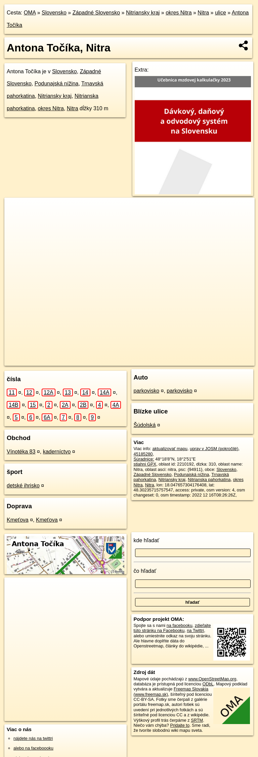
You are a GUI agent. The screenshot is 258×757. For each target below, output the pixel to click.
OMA (30, 12)
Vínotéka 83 (21, 451)
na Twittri (195, 630)
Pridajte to (179, 725)
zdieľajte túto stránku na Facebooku (172, 628)
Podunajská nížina (57, 83)
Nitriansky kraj (143, 12)
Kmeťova (18, 520)
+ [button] (16, 209)
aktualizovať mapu (170, 448)
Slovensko (54, 12)
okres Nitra (178, 12)
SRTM (197, 720)
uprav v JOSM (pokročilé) (214, 448)
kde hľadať (147, 540)
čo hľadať (145, 571)
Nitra (203, 12)
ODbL (207, 683)
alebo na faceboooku (33, 748)
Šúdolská (145, 425)
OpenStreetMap (134, 360)
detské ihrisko (23, 485)
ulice (220, 12)
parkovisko (146, 391)
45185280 (143, 453)
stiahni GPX (145, 464)
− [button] (16, 219)
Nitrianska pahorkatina (209, 479)
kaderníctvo (57, 451)
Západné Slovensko (96, 12)
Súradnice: (144, 459)
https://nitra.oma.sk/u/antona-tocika (222, 360)
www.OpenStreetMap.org (212, 678)
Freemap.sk (168, 360)
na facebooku (179, 625)
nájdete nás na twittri (33, 738)
